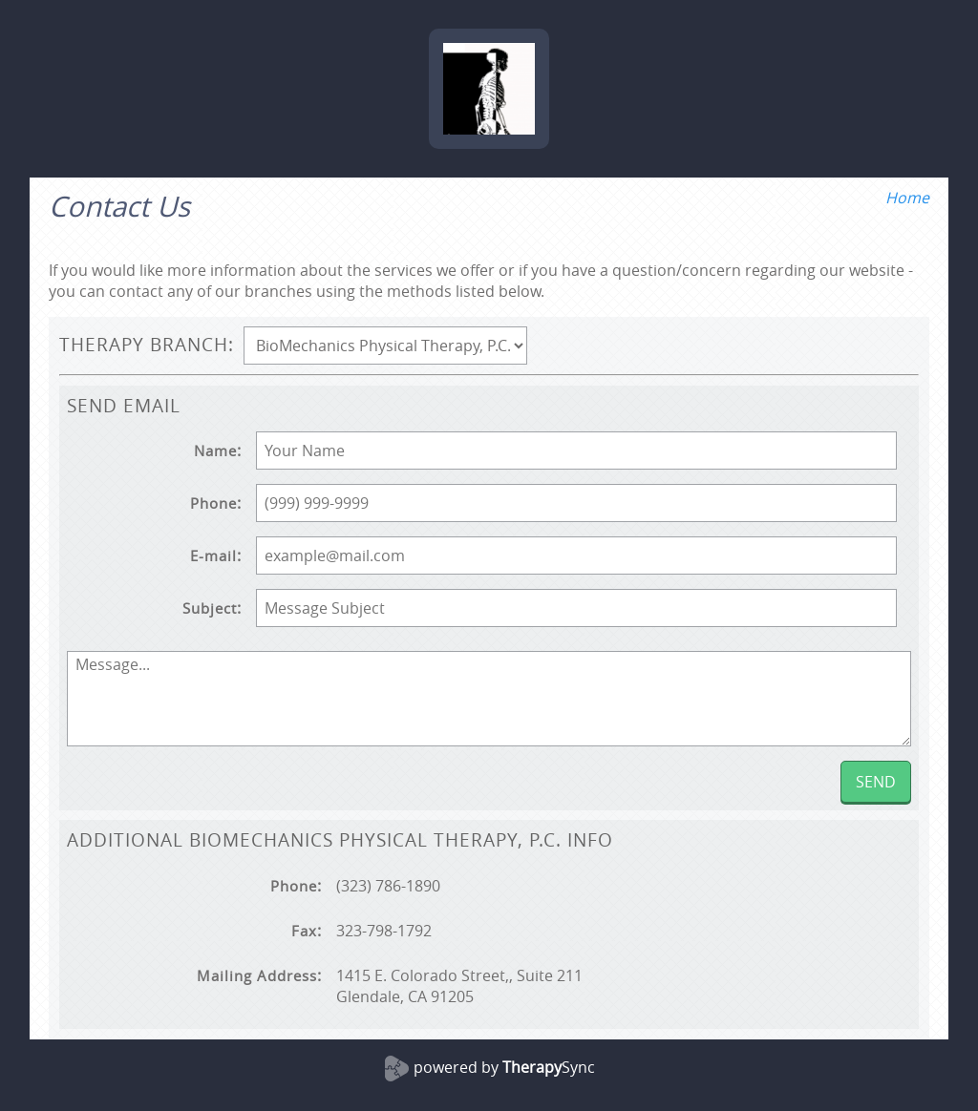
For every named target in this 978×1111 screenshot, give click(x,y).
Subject (209, 608)
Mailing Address (257, 976)
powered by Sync (504, 1067)
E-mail (213, 556)
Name (215, 451)
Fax (304, 931)
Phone (213, 503)
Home (907, 197)
